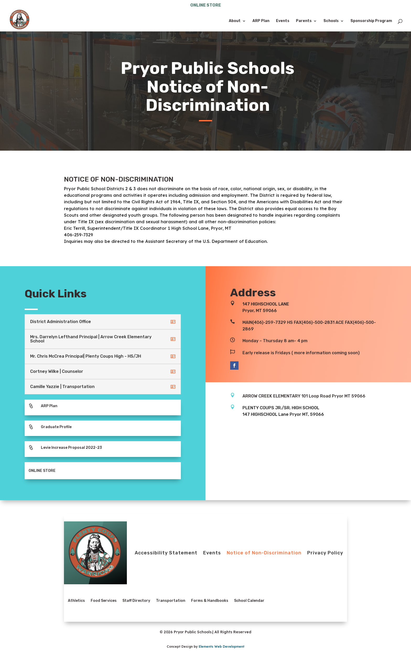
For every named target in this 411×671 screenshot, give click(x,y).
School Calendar (249, 600)
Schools (331, 21)
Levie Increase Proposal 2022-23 (71, 447)
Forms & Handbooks (209, 600)
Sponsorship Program (371, 21)
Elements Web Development (221, 646)
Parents (304, 21)
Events (282, 21)
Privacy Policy (325, 553)
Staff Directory (136, 600)
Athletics (76, 600)
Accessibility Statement (166, 553)
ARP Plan (260, 21)
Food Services (104, 600)
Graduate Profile (56, 427)
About (235, 21)
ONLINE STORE (205, 5)
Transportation (170, 600)
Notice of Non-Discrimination (264, 553)
